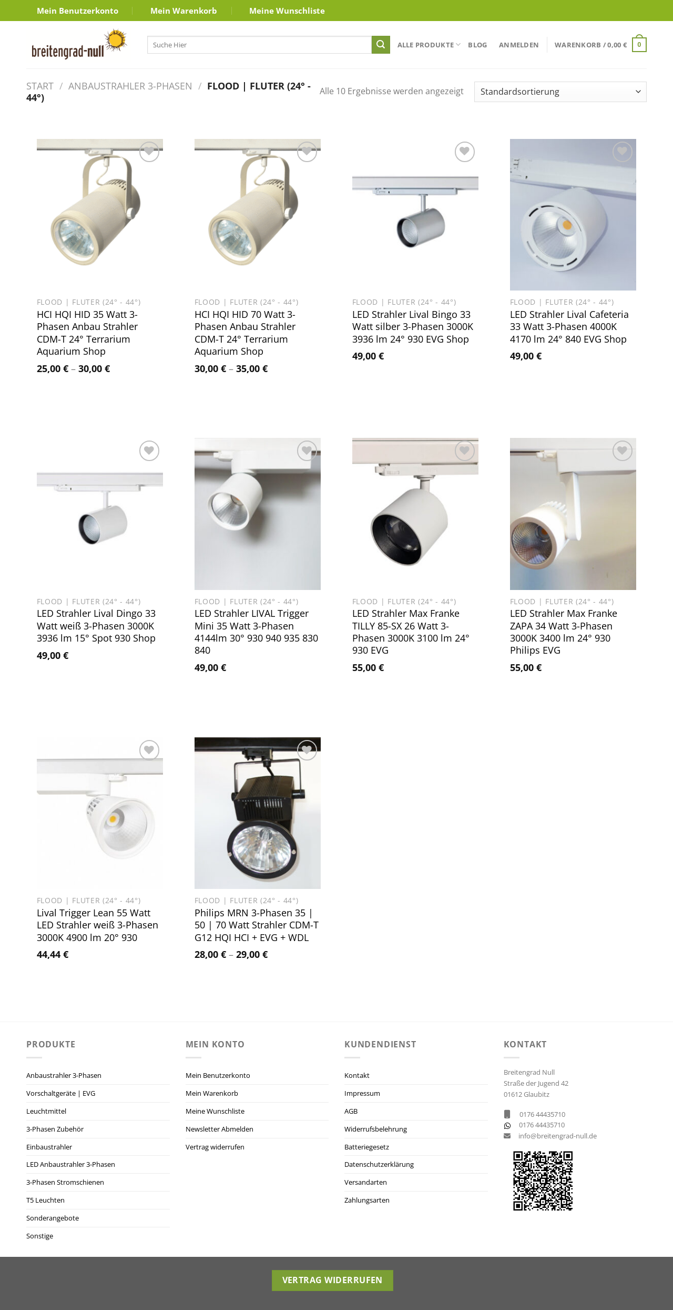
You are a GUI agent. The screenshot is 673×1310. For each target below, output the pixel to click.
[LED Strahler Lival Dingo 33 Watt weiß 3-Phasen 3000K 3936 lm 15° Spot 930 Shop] (100, 513)
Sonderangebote (52, 1218)
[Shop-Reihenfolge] (560, 92)
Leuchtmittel (46, 1111)
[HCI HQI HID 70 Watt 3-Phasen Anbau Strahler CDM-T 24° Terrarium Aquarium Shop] (258, 215)
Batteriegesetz (366, 1147)
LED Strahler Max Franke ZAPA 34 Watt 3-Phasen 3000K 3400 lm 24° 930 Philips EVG (563, 631)
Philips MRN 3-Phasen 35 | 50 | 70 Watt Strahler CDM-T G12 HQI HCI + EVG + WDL (257, 925)
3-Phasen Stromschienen (65, 1182)
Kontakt (357, 1075)
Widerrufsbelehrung (375, 1129)
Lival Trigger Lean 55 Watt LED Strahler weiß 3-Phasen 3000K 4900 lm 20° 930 (97, 925)
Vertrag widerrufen (215, 1147)
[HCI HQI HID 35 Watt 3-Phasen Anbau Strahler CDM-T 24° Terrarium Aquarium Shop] (100, 215)
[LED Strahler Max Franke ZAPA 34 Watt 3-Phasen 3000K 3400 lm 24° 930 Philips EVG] (573, 513)
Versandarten (365, 1182)
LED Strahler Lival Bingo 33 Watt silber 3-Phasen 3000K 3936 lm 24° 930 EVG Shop (412, 326)
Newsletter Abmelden (219, 1129)
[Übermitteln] (381, 45)
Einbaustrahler (49, 1147)
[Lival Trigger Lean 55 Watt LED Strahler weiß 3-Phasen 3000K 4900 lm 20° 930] (100, 813)
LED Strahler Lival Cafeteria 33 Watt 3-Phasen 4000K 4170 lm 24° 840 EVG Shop (569, 326)
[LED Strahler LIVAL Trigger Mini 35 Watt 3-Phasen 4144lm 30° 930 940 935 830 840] (258, 513)
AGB (351, 1111)
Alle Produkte (429, 44)
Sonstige (39, 1236)
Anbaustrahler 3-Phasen (130, 85)
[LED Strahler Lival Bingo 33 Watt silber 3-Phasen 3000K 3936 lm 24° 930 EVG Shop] (415, 215)
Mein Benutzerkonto (77, 10)
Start (40, 85)
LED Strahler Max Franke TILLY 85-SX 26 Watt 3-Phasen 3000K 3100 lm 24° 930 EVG (411, 631)
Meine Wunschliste (287, 10)
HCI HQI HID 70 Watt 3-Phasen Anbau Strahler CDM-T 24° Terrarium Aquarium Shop (245, 332)
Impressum (362, 1093)
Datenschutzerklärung (379, 1164)
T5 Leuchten (45, 1200)
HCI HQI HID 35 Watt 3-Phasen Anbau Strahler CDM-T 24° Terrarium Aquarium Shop (87, 332)
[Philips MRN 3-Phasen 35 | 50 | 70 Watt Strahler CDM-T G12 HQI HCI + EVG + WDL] (258, 813)
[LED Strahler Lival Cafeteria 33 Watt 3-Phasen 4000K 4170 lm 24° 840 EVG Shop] (573, 215)
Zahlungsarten (367, 1200)
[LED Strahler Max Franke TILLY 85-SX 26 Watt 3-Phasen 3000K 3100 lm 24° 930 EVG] (415, 513)
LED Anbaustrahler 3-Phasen (70, 1164)
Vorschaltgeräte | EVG (60, 1093)
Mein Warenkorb (183, 10)
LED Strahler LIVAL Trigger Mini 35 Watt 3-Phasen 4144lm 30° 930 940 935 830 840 (256, 631)
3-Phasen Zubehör (55, 1129)
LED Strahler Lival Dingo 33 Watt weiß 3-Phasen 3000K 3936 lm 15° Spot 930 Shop (96, 625)
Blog (477, 44)
